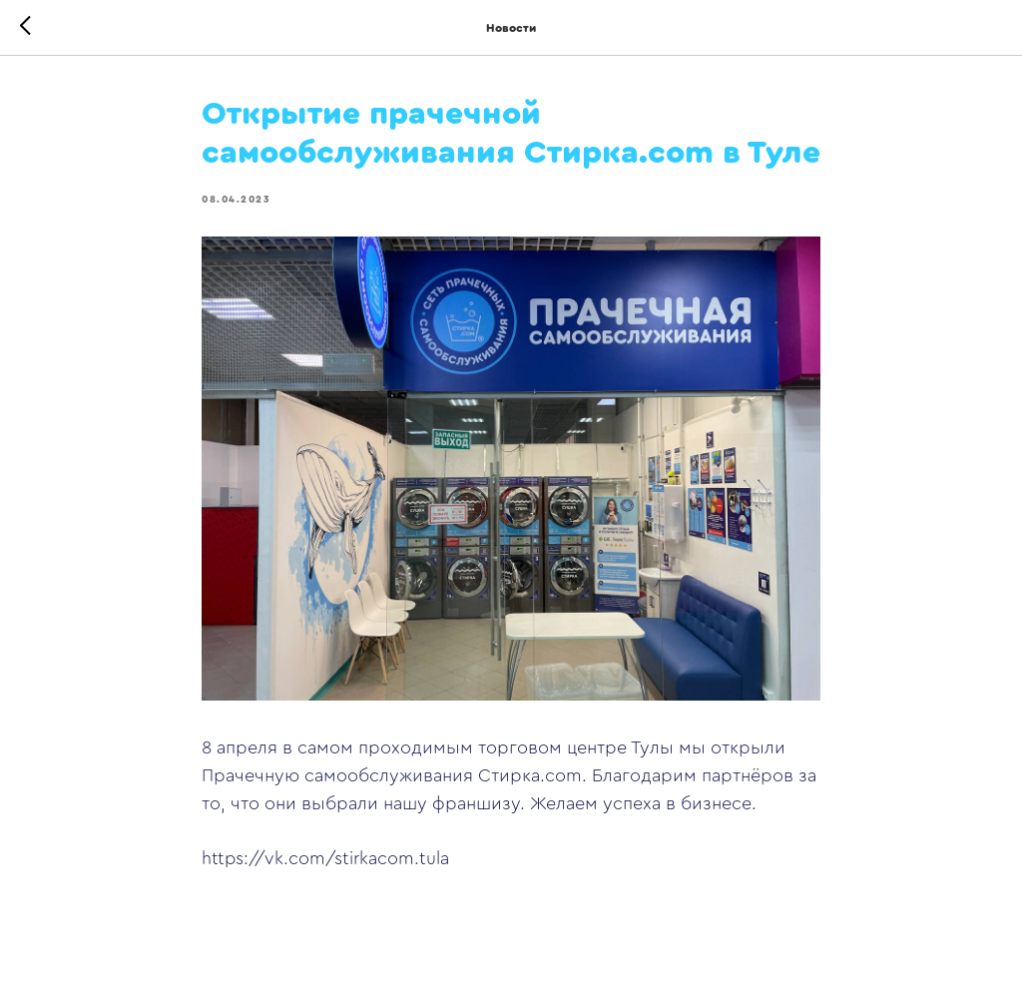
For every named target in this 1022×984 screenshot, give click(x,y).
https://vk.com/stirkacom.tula (325, 858)
